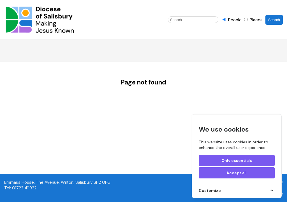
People (233, 20)
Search (274, 20)
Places (253, 20)
